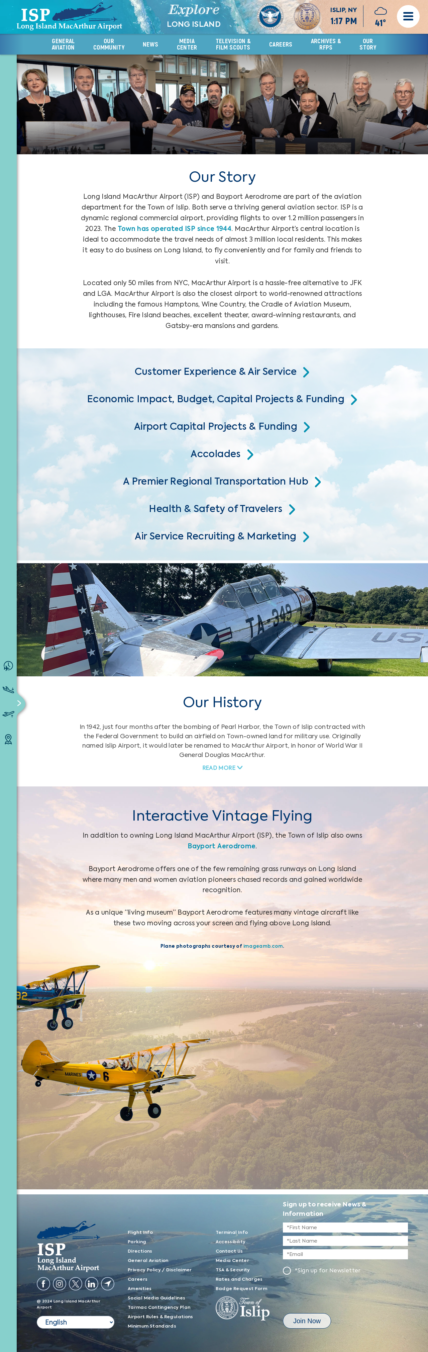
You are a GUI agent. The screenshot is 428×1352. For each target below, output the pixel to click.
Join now (307, 1321)
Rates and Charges (239, 1279)
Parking (137, 1242)
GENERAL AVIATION (63, 44)
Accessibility (231, 1242)
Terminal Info (232, 1233)
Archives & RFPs (326, 44)
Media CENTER (187, 44)
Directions (140, 1251)
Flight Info (140, 1233)
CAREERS (281, 44)
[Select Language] (75, 1322)
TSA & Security (233, 1270)
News (150, 44)
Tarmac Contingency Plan (159, 1307)
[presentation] (334, 1295)
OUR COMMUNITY (108, 44)
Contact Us (229, 1251)
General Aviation (148, 1261)
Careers (138, 1279)
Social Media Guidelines (156, 1298)
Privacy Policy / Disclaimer (160, 1270)
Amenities (139, 1289)
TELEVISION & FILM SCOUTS (233, 44)
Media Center (232, 1261)
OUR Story (367, 44)
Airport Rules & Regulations (160, 1317)
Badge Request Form (241, 1289)
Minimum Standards (152, 1326)
